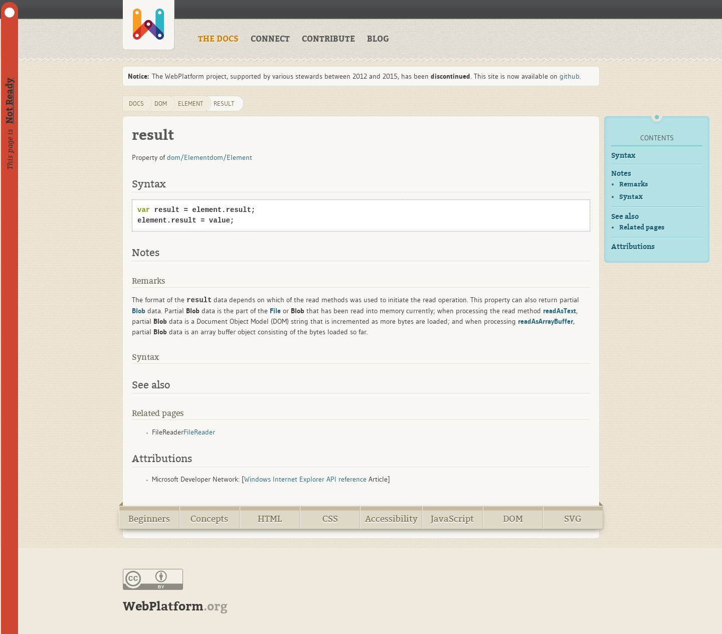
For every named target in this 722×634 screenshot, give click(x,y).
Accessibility (391, 519)
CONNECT (270, 39)
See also (625, 217)
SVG (573, 519)
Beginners (149, 519)
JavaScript (452, 519)
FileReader (199, 432)
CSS (330, 519)
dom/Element (188, 157)
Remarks (633, 184)
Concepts (209, 519)
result (224, 103)
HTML (270, 519)
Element (190, 103)
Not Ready (9, 101)
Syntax (623, 155)
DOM (513, 519)
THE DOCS (218, 39)
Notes (621, 173)
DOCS (136, 103)
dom (160, 103)
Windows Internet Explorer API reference (305, 479)
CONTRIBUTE (328, 39)
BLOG (378, 39)
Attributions (633, 247)
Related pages (641, 227)
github (570, 76)
